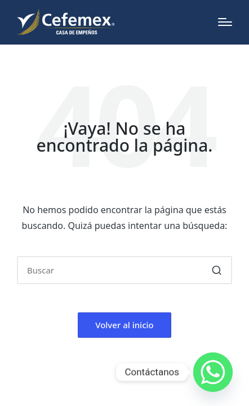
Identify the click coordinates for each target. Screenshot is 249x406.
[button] (217, 270)
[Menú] (225, 22)
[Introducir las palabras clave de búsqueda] (124, 270)
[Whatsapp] (213, 372)
